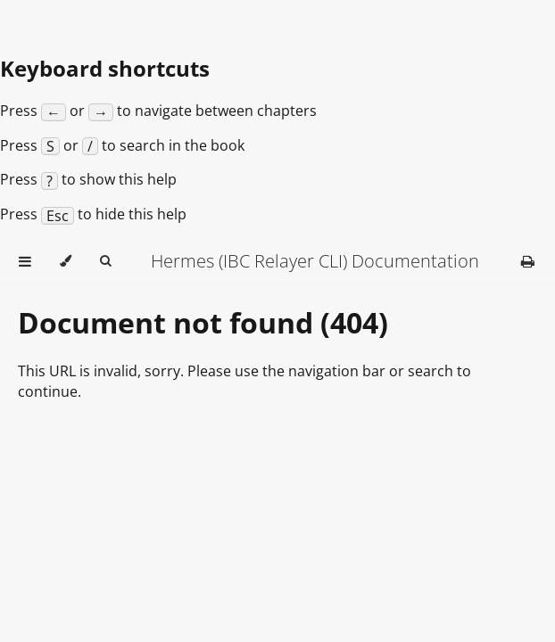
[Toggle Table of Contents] (25, 261)
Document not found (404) (203, 322)
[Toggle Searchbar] (105, 261)
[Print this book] (528, 261)
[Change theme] (66, 261)
